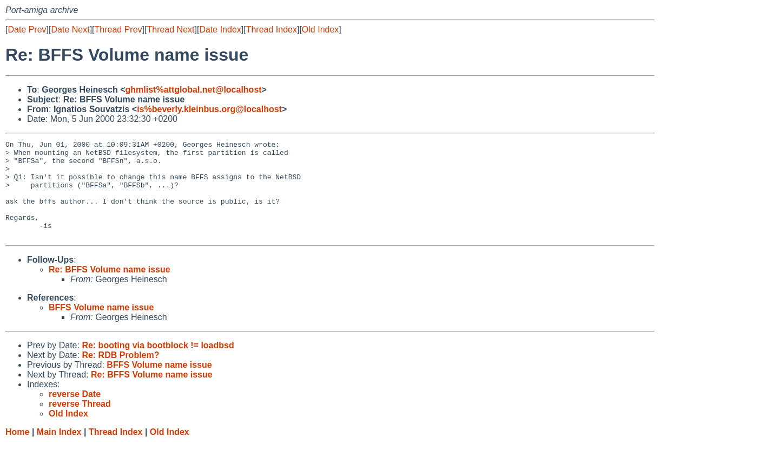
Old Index (320, 29)
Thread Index (271, 29)
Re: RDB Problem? (120, 374)
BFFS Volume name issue (101, 326)
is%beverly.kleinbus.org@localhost (209, 109)
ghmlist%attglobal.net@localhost (194, 89)
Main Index (59, 451)
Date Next (70, 29)
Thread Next (170, 29)
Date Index (220, 29)
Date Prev (27, 29)
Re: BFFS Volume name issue (109, 289)
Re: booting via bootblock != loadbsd (158, 364)
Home (17, 451)
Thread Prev (118, 29)
